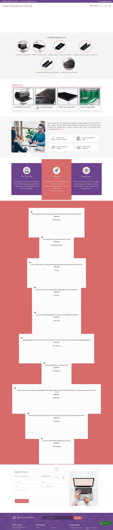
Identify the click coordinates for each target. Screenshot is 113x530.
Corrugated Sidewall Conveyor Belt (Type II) (60, 55)
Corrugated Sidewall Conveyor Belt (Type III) (85, 55)
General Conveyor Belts (76, 528)
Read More (56, 216)
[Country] (27, 486)
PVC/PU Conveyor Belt (87, 107)
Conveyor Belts (74, 525)
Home (38, 528)
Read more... (60, 129)
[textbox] (58, 476)
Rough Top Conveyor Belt (39, 55)
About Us (54, 528)
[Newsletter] (62, 518)
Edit (63, 477)
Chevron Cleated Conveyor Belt (69, 72)
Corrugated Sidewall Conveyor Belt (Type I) (47, 72)
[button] (106, 1)
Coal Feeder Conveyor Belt (23, 55)
